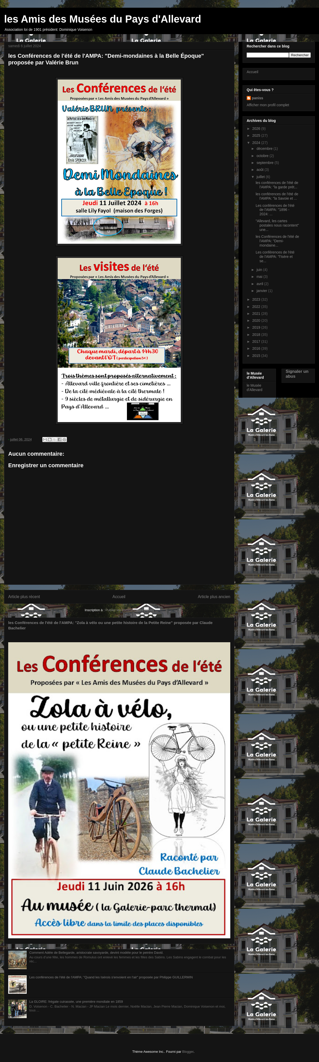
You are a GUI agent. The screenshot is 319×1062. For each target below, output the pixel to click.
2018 (256, 335)
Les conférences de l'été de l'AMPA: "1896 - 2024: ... (275, 209)
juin (259, 270)
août (260, 170)
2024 (256, 143)
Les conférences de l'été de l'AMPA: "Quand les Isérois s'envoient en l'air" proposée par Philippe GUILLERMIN (111, 977)
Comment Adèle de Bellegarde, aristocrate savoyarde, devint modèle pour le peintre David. (96, 952)
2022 (256, 307)
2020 (256, 320)
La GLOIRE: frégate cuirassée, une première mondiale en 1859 (76, 1001)
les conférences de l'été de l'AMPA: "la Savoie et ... (277, 196)
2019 (256, 327)
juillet (261, 177)
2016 (256, 348)
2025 (256, 135)
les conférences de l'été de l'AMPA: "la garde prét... (277, 185)
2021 (256, 313)
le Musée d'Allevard (254, 387)
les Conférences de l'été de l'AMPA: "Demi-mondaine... (277, 241)
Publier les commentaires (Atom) (129, 610)
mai (259, 277)
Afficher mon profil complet (268, 105)
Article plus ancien (214, 597)
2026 (256, 128)
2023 (256, 299)
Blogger (188, 1052)
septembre (265, 163)
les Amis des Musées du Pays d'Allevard (102, 19)
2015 (256, 356)
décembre (264, 149)
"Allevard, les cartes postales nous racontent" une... (277, 225)
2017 (256, 341)
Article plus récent (24, 597)
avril (260, 284)
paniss (257, 98)
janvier (262, 291)
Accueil (119, 597)
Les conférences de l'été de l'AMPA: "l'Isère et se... (275, 256)
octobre (263, 156)
